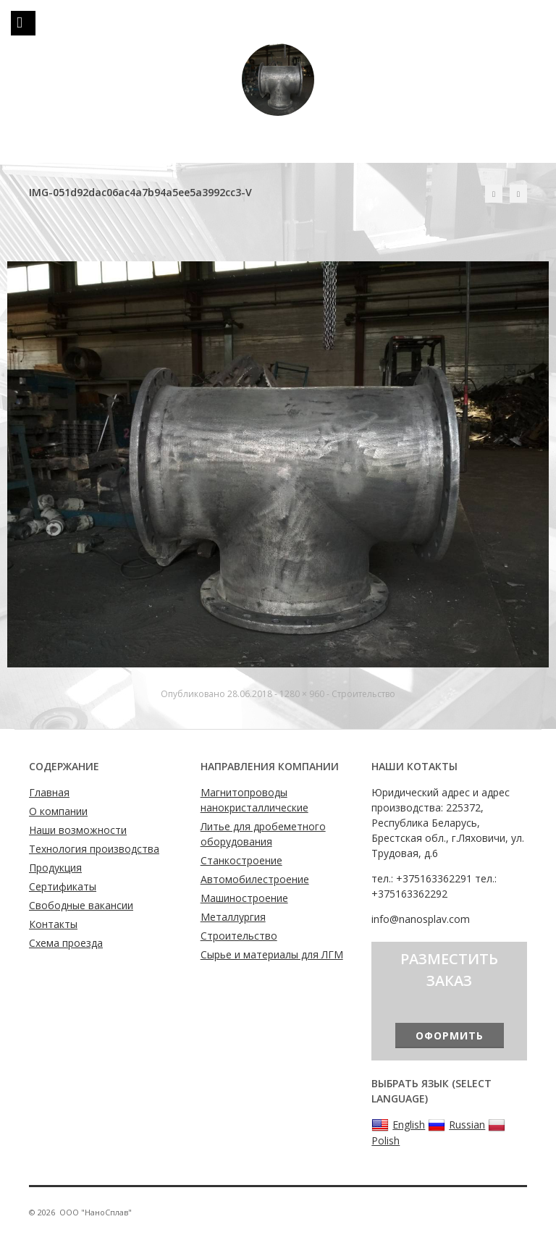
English (398, 1125)
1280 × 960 (301, 694)
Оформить (450, 1035)
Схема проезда (66, 943)
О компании (58, 811)
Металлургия (233, 917)
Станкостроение (241, 860)
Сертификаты (62, 886)
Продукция (55, 867)
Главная (49, 792)
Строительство (363, 694)
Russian (456, 1125)
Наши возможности (78, 830)
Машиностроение (244, 898)
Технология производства (94, 849)
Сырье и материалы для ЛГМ (272, 954)
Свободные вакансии (81, 905)
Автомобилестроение (255, 879)
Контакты (53, 924)
